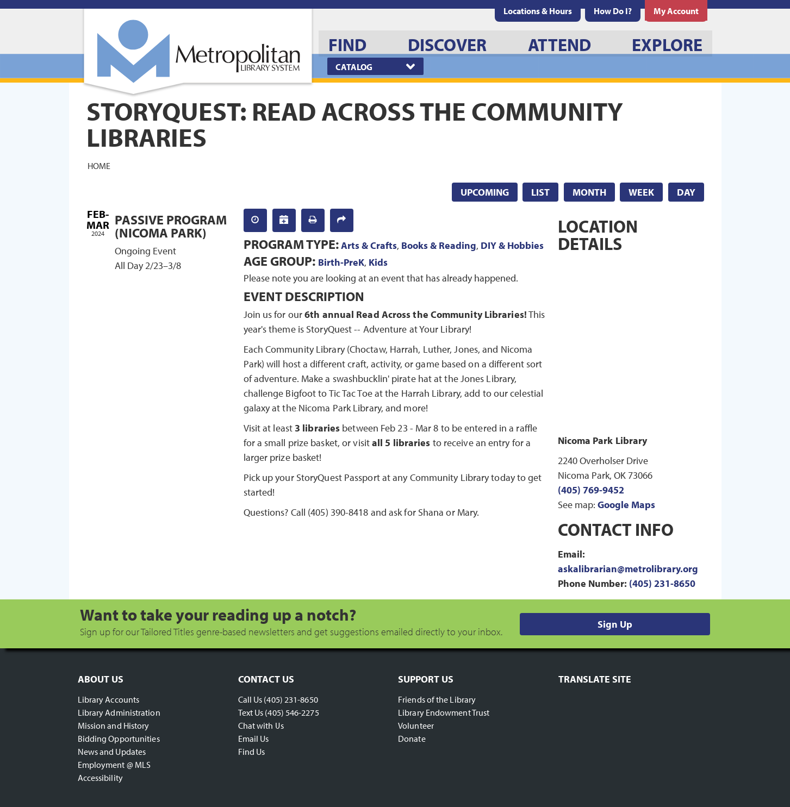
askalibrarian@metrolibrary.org (628, 568)
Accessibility (100, 777)
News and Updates (112, 751)
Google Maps (626, 504)
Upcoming (485, 192)
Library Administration (119, 712)
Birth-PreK (341, 262)
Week (641, 192)
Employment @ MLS (114, 764)
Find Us (251, 751)
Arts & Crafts (369, 245)
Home (99, 165)
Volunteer (416, 725)
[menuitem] (538, 11)
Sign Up (615, 624)
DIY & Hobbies (512, 245)
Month (589, 192)
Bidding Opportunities (119, 738)
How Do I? (613, 10)
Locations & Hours (537, 10)
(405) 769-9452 (591, 490)
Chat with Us (261, 725)
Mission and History (114, 725)
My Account (676, 10)
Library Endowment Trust (443, 712)
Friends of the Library (437, 699)
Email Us (253, 738)
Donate (412, 738)
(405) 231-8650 (662, 583)
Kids (378, 262)
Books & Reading (438, 245)
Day (686, 192)
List (540, 192)
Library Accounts (109, 699)
